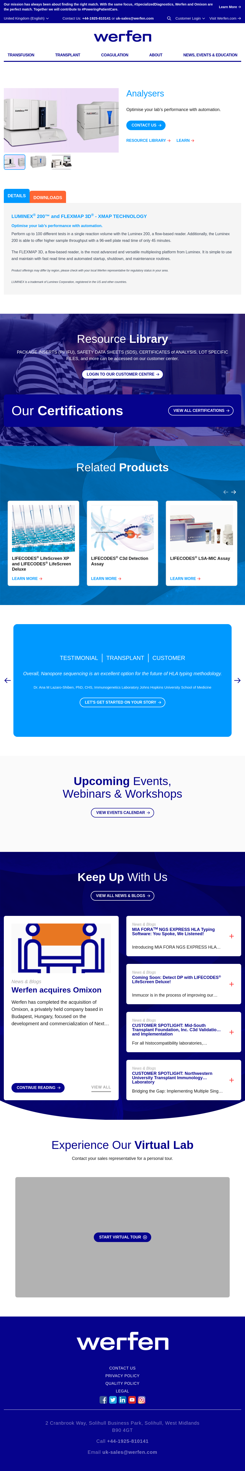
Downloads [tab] (47, 197)
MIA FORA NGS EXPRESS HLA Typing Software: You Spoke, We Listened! (173, 931)
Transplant (67, 55)
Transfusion (21, 55)
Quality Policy (123, 1383)
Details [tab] (17, 195)
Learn (183, 140)
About (155, 55)
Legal (122, 1391)
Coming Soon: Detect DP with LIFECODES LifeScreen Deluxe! (176, 979)
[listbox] (122, 543)
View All (101, 1087)
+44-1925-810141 (96, 18)
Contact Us (122, 1368)
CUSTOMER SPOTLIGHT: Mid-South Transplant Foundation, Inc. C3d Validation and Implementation (175, 1029)
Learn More (25, 579)
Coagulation (114, 55)
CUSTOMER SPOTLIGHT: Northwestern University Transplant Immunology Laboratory (172, 1077)
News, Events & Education (210, 55)
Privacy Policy (122, 1376)
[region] (122, 537)
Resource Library (146, 140)
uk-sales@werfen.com (135, 18)
